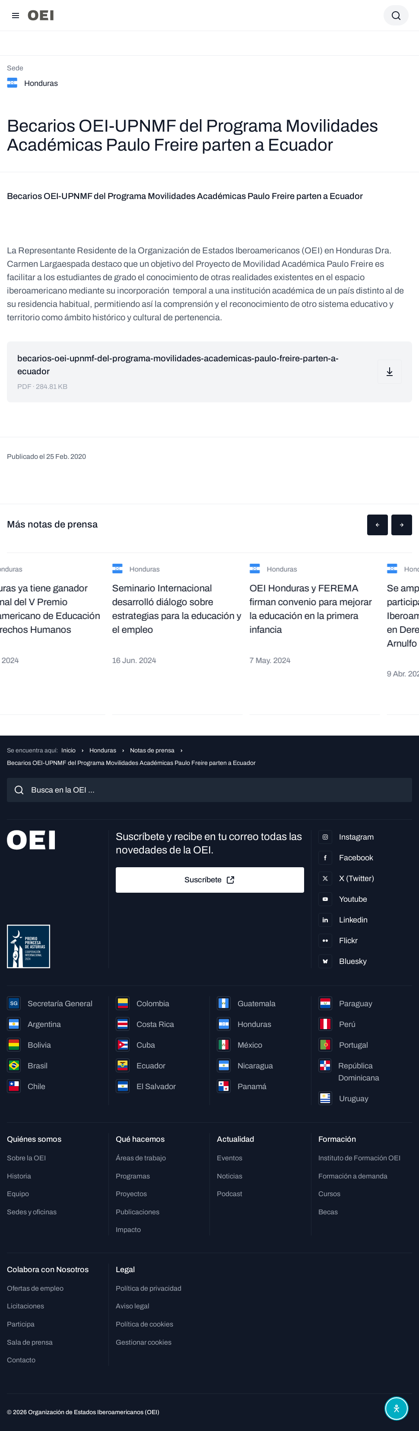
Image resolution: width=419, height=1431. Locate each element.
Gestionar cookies (143, 1342)
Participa (21, 1324)
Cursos (329, 1193)
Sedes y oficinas (32, 1212)
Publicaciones (137, 1212)
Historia (19, 1176)
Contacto (21, 1360)
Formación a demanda (352, 1176)
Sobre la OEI (26, 1158)
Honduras (102, 750)
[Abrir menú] (15, 15)
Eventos (229, 1158)
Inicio (68, 750)
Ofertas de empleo (35, 1288)
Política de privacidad (148, 1288)
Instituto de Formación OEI (359, 1158)
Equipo (18, 1193)
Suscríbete (209, 880)
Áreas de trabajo (141, 1158)
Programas (133, 1176)
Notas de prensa (152, 750)
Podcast (229, 1193)
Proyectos (131, 1193)
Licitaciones (25, 1306)
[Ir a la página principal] (41, 15)
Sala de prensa (30, 1342)
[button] (377, 525)
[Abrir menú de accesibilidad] (396, 1408)
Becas (328, 1212)
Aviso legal (132, 1306)
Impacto (128, 1229)
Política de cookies (144, 1324)
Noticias (229, 1176)
